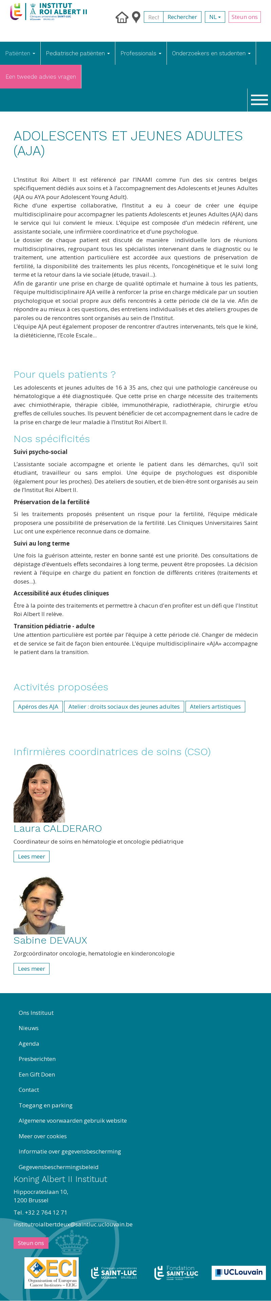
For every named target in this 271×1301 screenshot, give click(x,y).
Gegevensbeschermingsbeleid (59, 1167)
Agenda (29, 1043)
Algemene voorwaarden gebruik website (73, 1120)
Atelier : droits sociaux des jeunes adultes (124, 706)
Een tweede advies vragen (40, 76)
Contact (29, 1089)
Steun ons (245, 17)
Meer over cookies (43, 1136)
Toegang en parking (46, 1105)
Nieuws (29, 1028)
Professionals (140, 53)
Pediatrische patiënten (78, 53)
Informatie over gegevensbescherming (70, 1151)
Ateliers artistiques (215, 706)
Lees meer (31, 856)
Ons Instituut (36, 1013)
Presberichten (37, 1059)
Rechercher (182, 17)
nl (215, 17)
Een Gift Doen (37, 1074)
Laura (58, 828)
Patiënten (20, 53)
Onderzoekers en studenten (211, 53)
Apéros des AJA (38, 706)
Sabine (50, 940)
